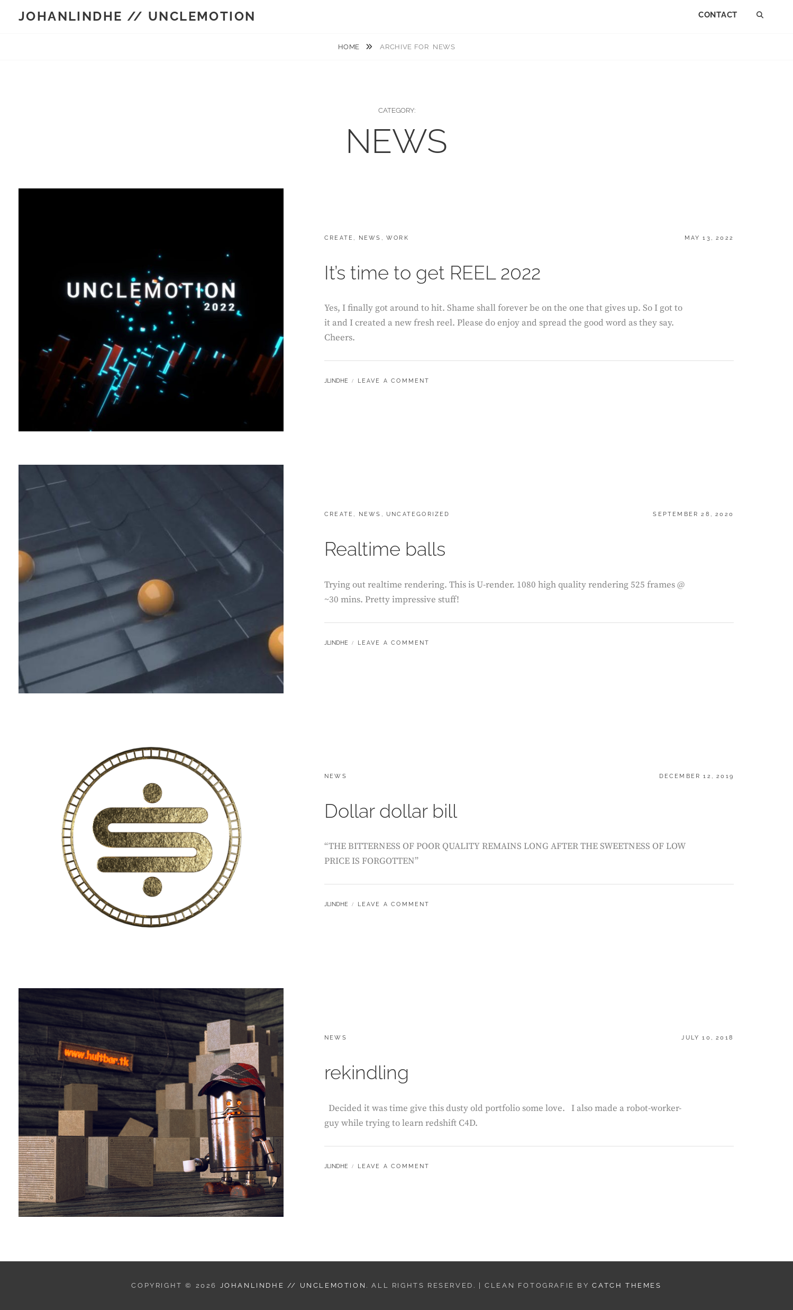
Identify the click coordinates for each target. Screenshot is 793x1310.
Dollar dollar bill (390, 811)
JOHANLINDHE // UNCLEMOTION (137, 16)
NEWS (370, 237)
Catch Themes (626, 1285)
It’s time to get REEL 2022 (432, 272)
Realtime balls (384, 549)
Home (350, 47)
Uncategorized (418, 514)
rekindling (366, 1072)
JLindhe (336, 380)
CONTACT (717, 15)
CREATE (338, 237)
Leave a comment (394, 380)
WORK (397, 237)
